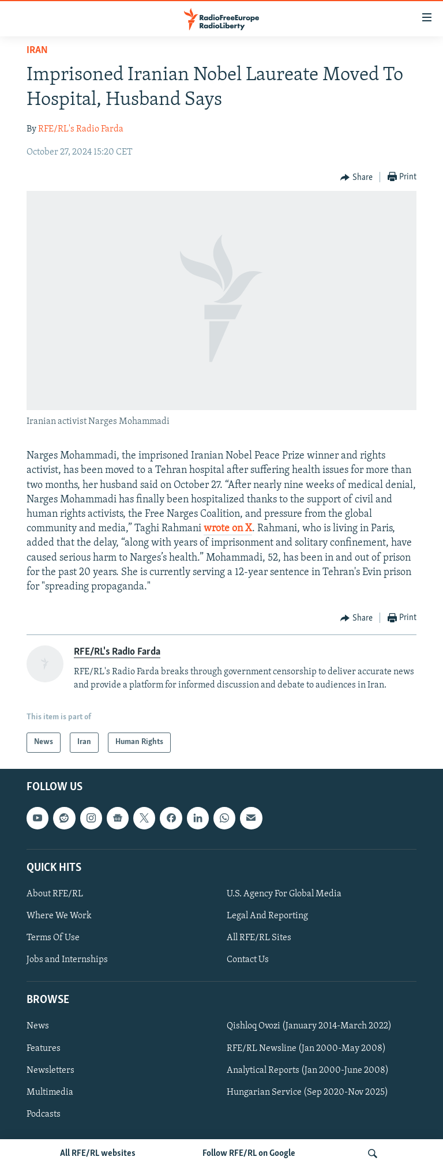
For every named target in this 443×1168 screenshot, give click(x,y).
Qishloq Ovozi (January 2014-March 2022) (309, 1026)
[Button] (356, 177)
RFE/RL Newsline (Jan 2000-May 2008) (306, 1048)
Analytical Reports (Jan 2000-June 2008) (308, 1070)
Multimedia (50, 1091)
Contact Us (248, 959)
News (38, 1026)
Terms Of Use (53, 937)
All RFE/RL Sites (259, 937)
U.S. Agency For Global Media (284, 894)
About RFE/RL (55, 894)
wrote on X (228, 528)
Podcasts (44, 1113)
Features (44, 1048)
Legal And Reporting (267, 916)
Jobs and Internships (67, 959)
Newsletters (50, 1070)
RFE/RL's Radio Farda (80, 129)
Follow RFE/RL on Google (248, 1153)
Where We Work (59, 916)
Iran (37, 50)
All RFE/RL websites (98, 1153)
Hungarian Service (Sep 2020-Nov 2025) (307, 1091)
